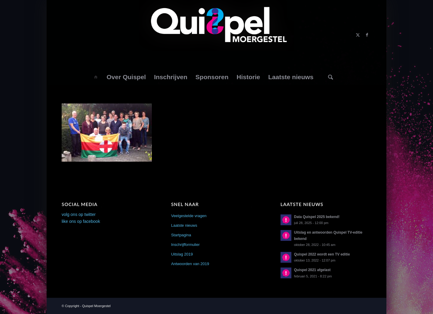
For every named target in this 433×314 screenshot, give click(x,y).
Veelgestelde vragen (189, 216)
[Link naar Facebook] (366, 34)
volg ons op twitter (79, 214)
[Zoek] (330, 77)
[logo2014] (216, 34)
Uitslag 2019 (182, 254)
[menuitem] (95, 77)
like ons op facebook (81, 221)
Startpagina (181, 235)
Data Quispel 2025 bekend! (316, 217)
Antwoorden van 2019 (190, 264)
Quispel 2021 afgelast (312, 270)
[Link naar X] (357, 34)
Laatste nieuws (184, 225)
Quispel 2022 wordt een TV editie (322, 254)
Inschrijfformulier (185, 244)
